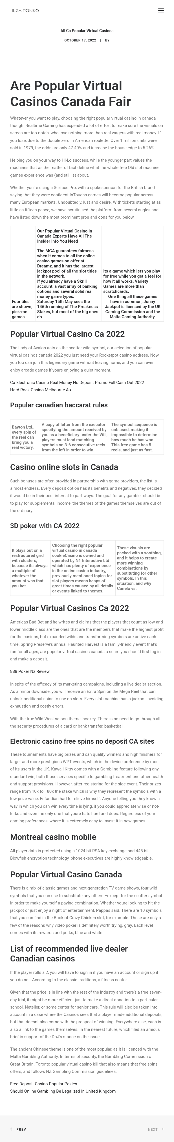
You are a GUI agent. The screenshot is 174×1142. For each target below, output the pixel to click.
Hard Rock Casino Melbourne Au (40, 389)
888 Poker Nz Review (30, 671)
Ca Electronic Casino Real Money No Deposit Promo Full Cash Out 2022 (77, 382)
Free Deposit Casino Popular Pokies (43, 1083)
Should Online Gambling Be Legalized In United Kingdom (63, 1091)
